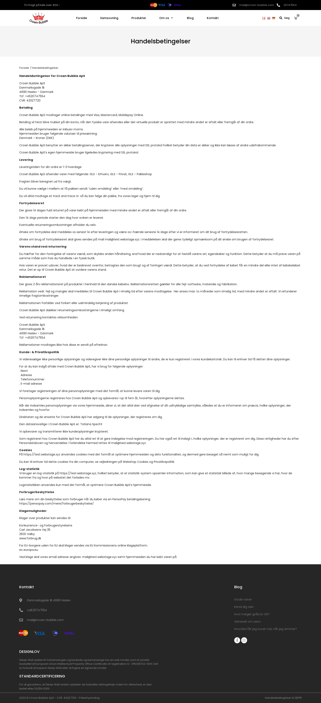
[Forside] (82, 18)
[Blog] (190, 18)
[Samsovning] (109, 18)
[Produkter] (139, 18)
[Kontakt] (212, 18)
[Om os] (166, 18)
